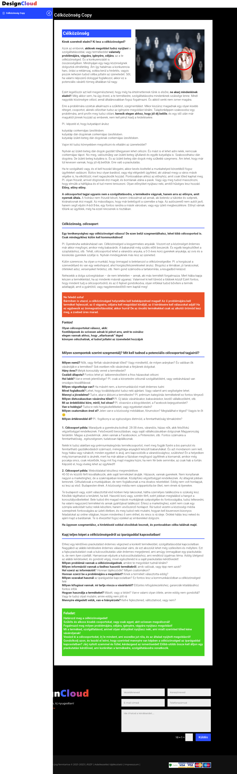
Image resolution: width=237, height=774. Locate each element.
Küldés (203, 737)
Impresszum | (132, 764)
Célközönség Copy (15, 13)
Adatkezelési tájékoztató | (109, 764)
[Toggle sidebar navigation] (52, 13)
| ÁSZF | (89, 764)
